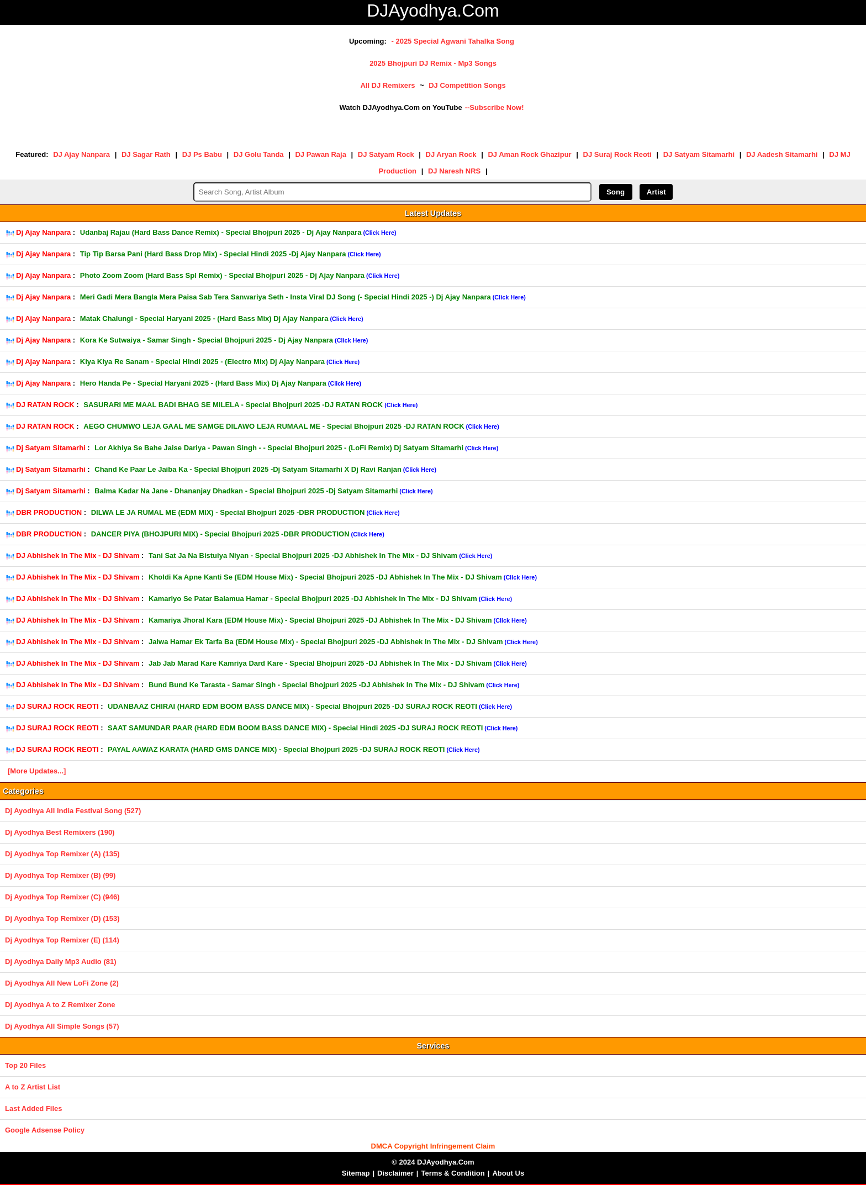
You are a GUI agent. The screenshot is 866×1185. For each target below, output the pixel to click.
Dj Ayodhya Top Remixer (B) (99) (60, 875)
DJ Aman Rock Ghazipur (529, 154)
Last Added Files (33, 1108)
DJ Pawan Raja (320, 154)
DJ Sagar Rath (146, 154)
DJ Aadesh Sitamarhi (782, 154)
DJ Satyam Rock (386, 154)
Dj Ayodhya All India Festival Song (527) (73, 811)
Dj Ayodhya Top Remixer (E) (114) (62, 940)
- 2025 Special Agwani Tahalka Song (452, 41)
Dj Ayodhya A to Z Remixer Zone (60, 1004)
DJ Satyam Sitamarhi (699, 154)
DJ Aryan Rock (451, 154)
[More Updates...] (37, 771)
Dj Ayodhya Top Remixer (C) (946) (62, 897)
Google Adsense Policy (45, 1130)
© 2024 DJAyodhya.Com (433, 1162)
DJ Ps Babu (202, 154)
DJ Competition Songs (467, 85)
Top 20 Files (25, 1065)
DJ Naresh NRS (454, 171)
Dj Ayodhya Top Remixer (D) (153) (62, 918)
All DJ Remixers (387, 85)
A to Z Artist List (32, 1087)
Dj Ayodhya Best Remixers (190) (59, 832)
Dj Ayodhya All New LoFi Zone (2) (62, 983)
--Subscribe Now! (494, 107)
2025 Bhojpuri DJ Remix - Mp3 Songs (433, 63)
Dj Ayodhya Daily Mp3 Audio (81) (61, 961)
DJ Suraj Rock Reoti (617, 154)
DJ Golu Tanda (259, 154)
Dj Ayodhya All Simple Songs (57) (62, 1026)
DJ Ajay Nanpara (81, 154)
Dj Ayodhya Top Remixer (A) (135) (62, 854)
